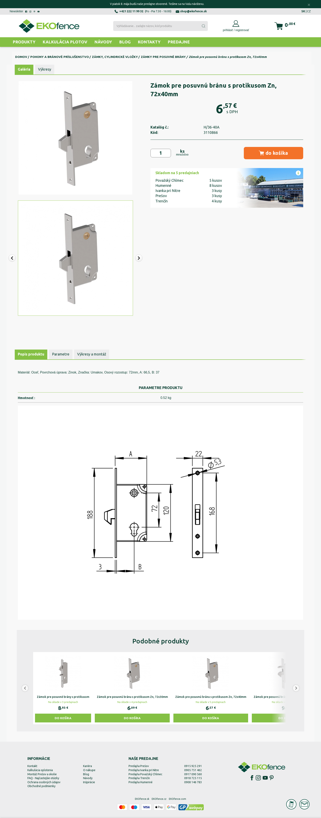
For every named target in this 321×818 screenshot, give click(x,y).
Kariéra (87, 766)
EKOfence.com (177, 799)
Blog (125, 41)
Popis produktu (31, 354)
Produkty (24, 41)
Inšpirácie (89, 782)
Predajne (179, 41)
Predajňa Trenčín (139, 778)
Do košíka (63, 718)
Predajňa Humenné (141, 782)
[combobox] (160, 26)
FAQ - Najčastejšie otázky (43, 778)
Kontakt (32, 766)
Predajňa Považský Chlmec (145, 774)
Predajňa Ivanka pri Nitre (144, 770)
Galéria (24, 69)
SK (303, 11)
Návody (103, 41)
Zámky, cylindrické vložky (115, 57)
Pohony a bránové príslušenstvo (59, 57)
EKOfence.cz (159, 799)
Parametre (60, 354)
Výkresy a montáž (91, 354)
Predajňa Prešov (139, 766)
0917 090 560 (193, 774)
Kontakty (149, 41)
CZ (309, 11)
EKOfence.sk (142, 799)
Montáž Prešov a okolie (42, 774)
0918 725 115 (193, 778)
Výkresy (44, 69)
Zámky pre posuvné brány (163, 57)
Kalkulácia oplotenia (40, 770)
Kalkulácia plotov (65, 41)
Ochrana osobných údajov (43, 782)
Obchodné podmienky (41, 786)
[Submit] (203, 26)
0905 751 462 (193, 770)
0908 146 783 (193, 782)
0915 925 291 (193, 766)
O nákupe (89, 770)
